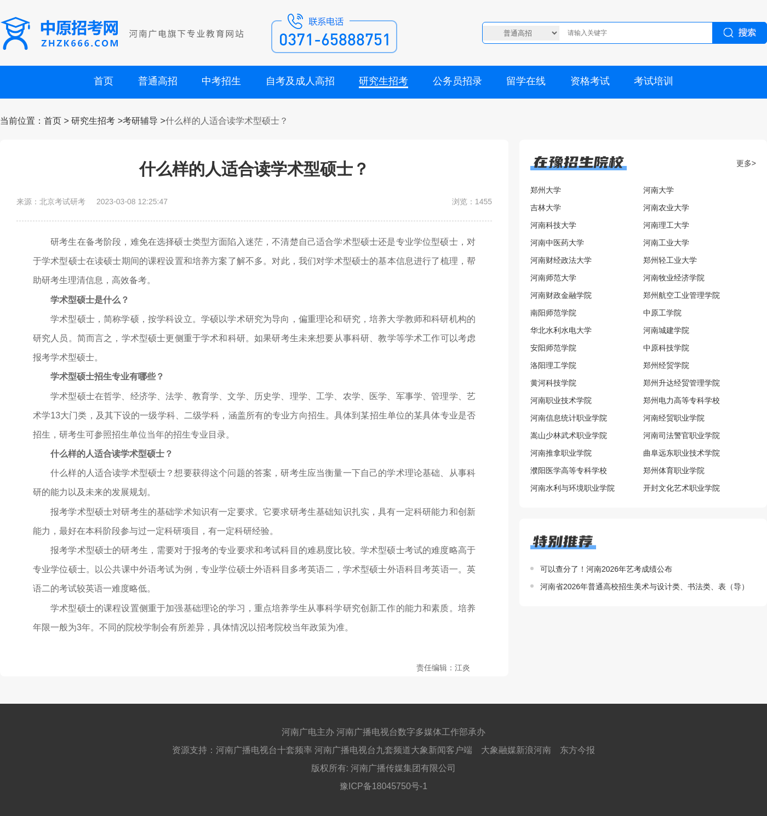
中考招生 (221, 81)
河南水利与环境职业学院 (572, 488)
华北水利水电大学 (561, 330)
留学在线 (526, 81)
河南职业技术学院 (561, 400)
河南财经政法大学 (561, 260)
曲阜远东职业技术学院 (681, 453)
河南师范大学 (553, 277)
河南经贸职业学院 (674, 417)
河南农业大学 (666, 207)
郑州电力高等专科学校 (681, 400)
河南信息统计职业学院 (568, 417)
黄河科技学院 (553, 382)
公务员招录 (457, 81)
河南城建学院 (666, 330)
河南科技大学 (553, 225)
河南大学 (658, 190)
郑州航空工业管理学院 (681, 295)
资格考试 (590, 81)
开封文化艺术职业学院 (681, 488)
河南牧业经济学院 (674, 277)
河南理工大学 (666, 225)
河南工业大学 (666, 242)
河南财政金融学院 (561, 295)
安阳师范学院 (553, 347)
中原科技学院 (666, 347)
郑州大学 (545, 190)
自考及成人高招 (300, 81)
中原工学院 (662, 312)
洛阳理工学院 (553, 365)
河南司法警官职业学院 (681, 435)
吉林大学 (545, 207)
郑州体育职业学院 (674, 470)
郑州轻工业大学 (670, 260)
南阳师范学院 (553, 312)
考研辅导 (140, 120)
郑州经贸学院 (666, 365)
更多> (746, 163)
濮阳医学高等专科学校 (568, 470)
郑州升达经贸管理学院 (681, 382)
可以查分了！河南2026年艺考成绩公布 (606, 569)
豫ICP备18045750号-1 (383, 786)
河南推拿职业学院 (561, 453)
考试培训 (653, 81)
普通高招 (158, 81)
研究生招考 (383, 81)
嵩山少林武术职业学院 (568, 435)
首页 (103, 81)
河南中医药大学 (557, 242)
